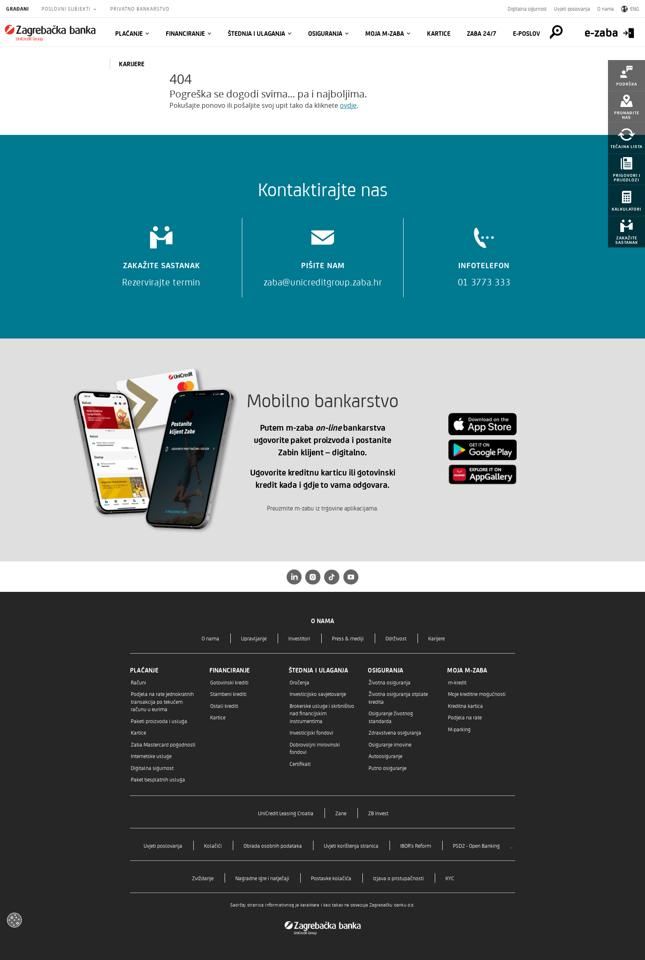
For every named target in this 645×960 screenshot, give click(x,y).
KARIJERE (131, 63)
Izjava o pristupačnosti (398, 878)
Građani (17, 8)
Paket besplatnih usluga (158, 779)
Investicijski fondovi (311, 732)
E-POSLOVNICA (533, 33)
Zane (340, 813)
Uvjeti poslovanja (572, 8)
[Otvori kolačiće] (14, 920)
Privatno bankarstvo (139, 8)
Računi (138, 682)
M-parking (459, 729)
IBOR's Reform (415, 845)
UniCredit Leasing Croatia (285, 813)
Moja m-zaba (384, 33)
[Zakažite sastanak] (161, 253)
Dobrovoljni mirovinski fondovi (315, 748)
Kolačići (213, 845)
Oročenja (299, 682)
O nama (605, 8)
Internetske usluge (151, 756)
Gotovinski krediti (229, 682)
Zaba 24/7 (482, 33)
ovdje (348, 105)
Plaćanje (129, 33)
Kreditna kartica (465, 706)
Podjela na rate (465, 717)
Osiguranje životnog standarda (391, 716)
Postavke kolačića (331, 878)
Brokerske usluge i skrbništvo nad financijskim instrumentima (322, 713)
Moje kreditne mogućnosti (477, 694)
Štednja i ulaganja (256, 33)
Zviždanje (202, 878)
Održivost (395, 638)
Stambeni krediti (228, 694)
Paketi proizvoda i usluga (159, 721)
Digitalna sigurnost (527, 8)
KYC (449, 878)
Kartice (438, 33)
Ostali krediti (224, 706)
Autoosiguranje (385, 756)
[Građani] (50, 33)
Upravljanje (254, 638)
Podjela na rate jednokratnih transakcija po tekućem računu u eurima (162, 701)
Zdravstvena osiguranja (395, 732)
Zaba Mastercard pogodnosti (163, 744)
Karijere (436, 638)
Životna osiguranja (390, 682)
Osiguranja (325, 33)
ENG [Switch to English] (630, 8)
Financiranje (185, 33)
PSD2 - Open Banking (476, 845)
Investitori (299, 638)
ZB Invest (378, 813)
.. (511, 845)
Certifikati (300, 764)
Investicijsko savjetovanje (318, 694)
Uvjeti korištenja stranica (351, 845)
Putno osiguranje (387, 768)
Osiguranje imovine (390, 744)
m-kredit (457, 682)
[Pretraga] (556, 32)
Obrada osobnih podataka (273, 845)
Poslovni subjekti (67, 8)
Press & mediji (348, 638)
